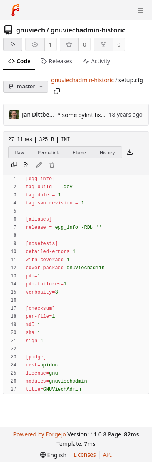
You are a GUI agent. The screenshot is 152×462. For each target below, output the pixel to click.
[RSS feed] (12, 44)
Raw (19, 152)
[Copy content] (14, 165)
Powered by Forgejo (39, 434)
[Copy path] (56, 91)
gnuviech (30, 30)
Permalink (48, 152)
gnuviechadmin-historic (88, 30)
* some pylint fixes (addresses (98, 115)
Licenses (84, 454)
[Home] (15, 10)
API (107, 454)
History (107, 152)
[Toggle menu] (140, 10)
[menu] (53, 455)
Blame (79, 152)
